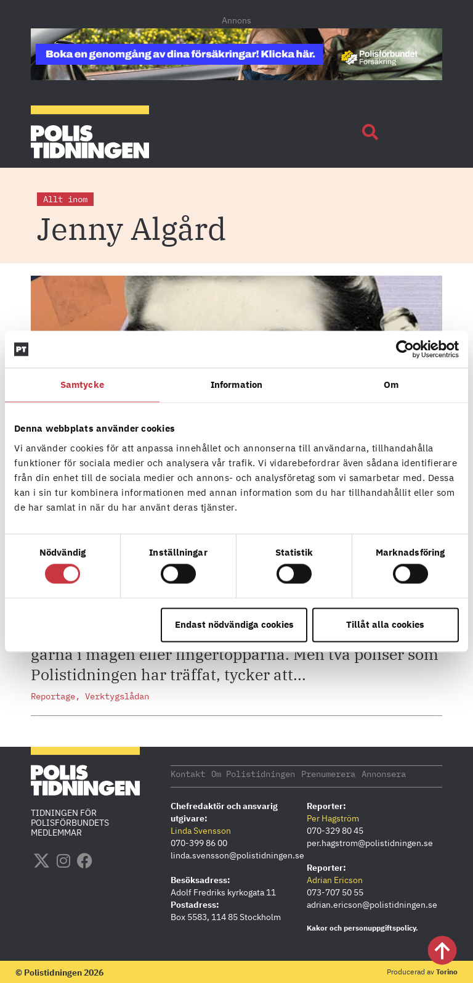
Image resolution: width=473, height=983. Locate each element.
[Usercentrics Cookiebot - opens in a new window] (405, 349)
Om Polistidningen (253, 773)
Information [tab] (236, 384)
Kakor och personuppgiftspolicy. (362, 927)
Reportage (53, 696)
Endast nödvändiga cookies (234, 624)
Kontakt (188, 773)
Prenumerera (328, 773)
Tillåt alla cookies (385, 624)
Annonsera (384, 773)
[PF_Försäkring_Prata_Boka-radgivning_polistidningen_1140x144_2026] (236, 76)
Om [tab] (391, 384)
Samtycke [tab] (82, 384)
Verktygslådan (117, 696)
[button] (370, 131)
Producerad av (422, 971)
